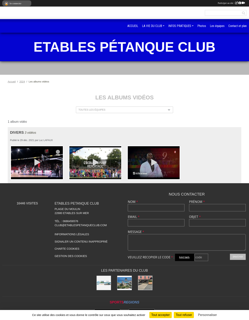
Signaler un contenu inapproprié (81, 241)
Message (136, 232)
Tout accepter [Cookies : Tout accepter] (160, 315)
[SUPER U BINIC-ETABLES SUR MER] (104, 283)
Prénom (197, 202)
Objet (195, 217)
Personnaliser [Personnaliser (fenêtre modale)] (207, 315)
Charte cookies (67, 248)
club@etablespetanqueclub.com (81, 225)
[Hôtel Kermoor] (124, 283)
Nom (133, 202)
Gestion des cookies (71, 256)
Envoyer (238, 256)
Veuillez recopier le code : (151, 257)
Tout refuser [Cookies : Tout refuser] (184, 315)
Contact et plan (237, 26)
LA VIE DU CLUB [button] (152, 26)
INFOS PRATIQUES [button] (179, 26)
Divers (17, 132)
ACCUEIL (132, 26)
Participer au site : (231, 3)
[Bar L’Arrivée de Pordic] (145, 283)
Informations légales (72, 234)
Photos (201, 26)
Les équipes (217, 26)
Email (134, 217)
